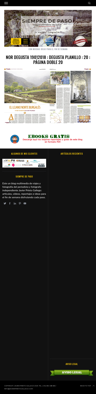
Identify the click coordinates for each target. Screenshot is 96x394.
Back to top (87, 385)
